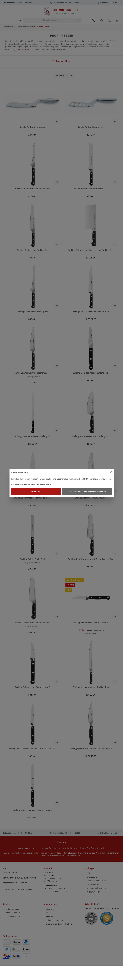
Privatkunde (36, 491)
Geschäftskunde (87, 491)
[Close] (111, 472)
